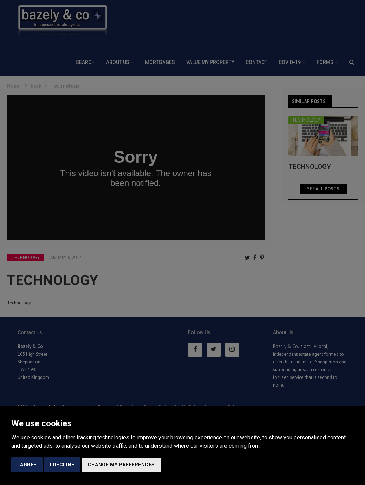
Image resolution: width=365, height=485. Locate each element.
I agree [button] (27, 464)
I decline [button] (62, 464)
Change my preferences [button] (121, 464)
